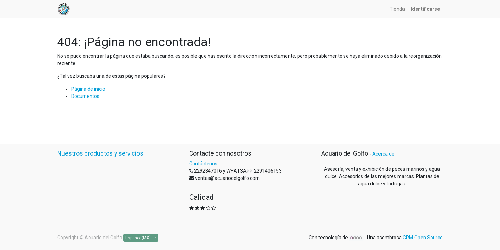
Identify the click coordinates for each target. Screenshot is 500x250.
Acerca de (383, 154)
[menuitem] (397, 9)
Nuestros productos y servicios (100, 153)
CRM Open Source (423, 237)
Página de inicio (88, 89)
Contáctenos (203, 163)
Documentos (85, 96)
